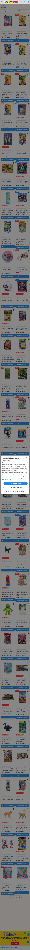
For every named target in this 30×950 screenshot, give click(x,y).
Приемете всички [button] (15, 483)
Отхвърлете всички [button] (16, 487)
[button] (15, 491)
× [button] (26, 457)
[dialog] (15, 475)
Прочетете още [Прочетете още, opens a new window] (6, 479)
